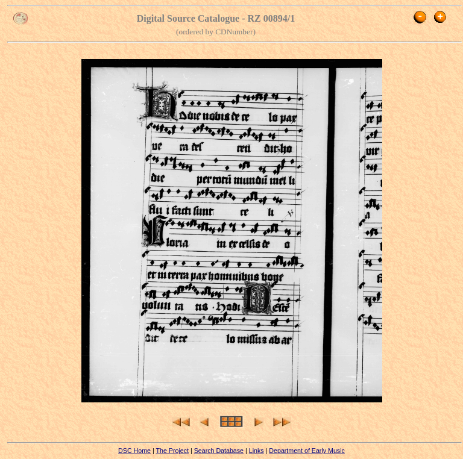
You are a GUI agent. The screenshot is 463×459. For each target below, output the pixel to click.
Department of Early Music (307, 450)
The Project (172, 450)
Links (256, 450)
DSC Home (134, 450)
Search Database (219, 450)
